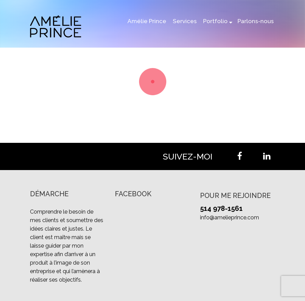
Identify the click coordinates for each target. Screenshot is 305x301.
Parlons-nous (256, 21)
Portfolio (215, 21)
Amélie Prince (146, 21)
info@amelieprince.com (229, 217)
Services (185, 21)
